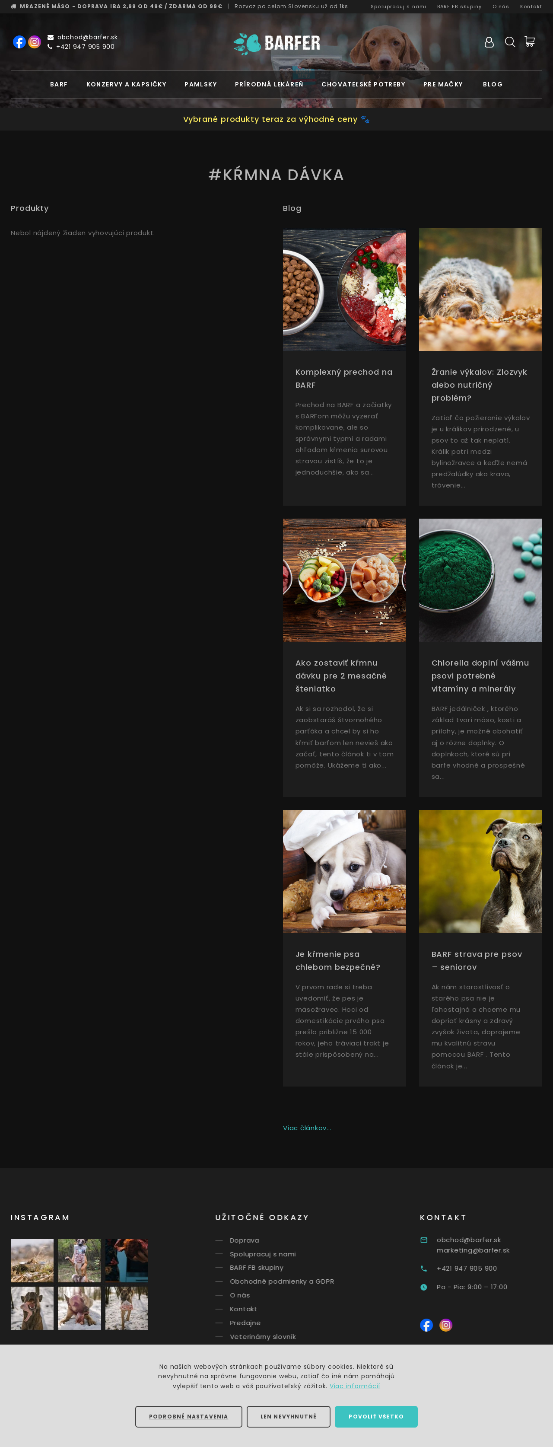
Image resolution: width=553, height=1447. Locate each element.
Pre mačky (443, 84)
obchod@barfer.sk (83, 37)
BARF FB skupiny (459, 6)
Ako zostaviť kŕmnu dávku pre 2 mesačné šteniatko (341, 675)
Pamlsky (200, 84)
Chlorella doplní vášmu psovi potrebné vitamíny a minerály (481, 675)
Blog (493, 84)
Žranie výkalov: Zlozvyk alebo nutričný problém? (480, 385)
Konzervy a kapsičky (126, 84)
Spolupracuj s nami (398, 6)
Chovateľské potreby (363, 84)
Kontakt (531, 6)
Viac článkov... (307, 1127)
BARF (59, 84)
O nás (501, 6)
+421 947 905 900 (81, 46)
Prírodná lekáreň (269, 84)
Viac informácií (355, 1386)
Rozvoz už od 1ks (292, 6)
